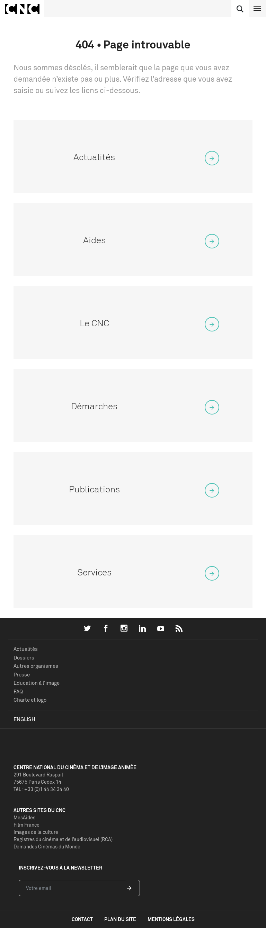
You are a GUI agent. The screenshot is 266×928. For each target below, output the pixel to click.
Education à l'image (37, 683)
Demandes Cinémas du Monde (47, 846)
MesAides (24, 817)
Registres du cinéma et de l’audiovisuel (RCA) (63, 839)
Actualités (26, 649)
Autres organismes (36, 666)
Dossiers (24, 657)
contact (82, 919)
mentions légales (171, 919)
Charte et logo (30, 700)
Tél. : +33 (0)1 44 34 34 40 (41, 789)
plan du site (120, 919)
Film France (26, 825)
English (24, 719)
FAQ (18, 691)
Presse (22, 674)
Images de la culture (36, 832)
